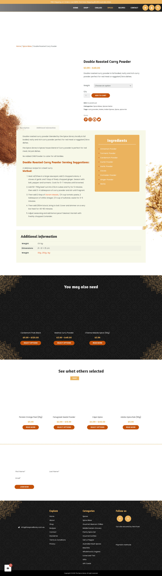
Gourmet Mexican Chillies (93, 524)
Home (75, 8)
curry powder (93, 109)
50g (39, 252)
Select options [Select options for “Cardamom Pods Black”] (31, 343)
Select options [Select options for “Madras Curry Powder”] (64, 343)
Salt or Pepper (88, 540)
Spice (117, 109)
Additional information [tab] (46, 128)
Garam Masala (51, 194)
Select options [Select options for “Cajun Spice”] (97, 427)
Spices (110, 8)
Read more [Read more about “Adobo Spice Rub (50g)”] (130, 427)
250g (44, 252)
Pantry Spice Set (89, 532)
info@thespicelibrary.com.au (31, 527)
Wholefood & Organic (91, 551)
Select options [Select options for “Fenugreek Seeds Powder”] (64, 427)
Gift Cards (87, 563)
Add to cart (100, 95)
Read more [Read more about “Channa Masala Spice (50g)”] (97, 343)
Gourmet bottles (89, 536)
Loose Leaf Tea (89, 555)
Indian (101, 109)
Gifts (85, 559)
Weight (87, 85)
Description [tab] (24, 128)
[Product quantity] (87, 95)
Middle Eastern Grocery (92, 528)
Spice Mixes (27, 46)
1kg (48, 252)
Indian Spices (109, 109)
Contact (134, 8)
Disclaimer (54, 536)
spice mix (123, 109)
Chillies (98, 8)
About (52, 520)
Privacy (52, 543)
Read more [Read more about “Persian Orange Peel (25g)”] (30, 427)
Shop (86, 8)
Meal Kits (86, 547)
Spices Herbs (107, 106)
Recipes (121, 8)
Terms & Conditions (58, 540)
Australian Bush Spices (92, 543)
